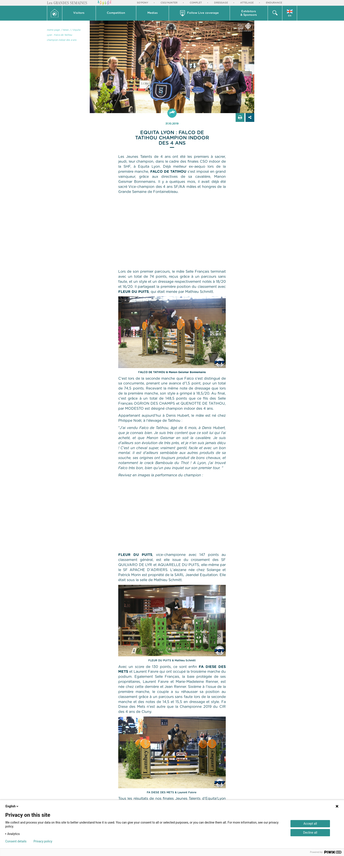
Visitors (78, 13)
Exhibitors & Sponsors (248, 13)
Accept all (310, 823)
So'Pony (142, 3)
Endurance (274, 3)
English (12, 806)
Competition (116, 13)
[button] (79, 13)
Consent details (16, 841)
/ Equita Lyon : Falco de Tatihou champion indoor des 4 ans (64, 35)
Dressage (221, 3)
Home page (53, 30)
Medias (152, 13)
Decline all (310, 832)
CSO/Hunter (169, 3)
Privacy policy (43, 841)
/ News (65, 30)
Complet (196, 3)
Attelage (247, 3)
